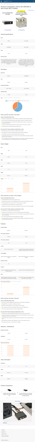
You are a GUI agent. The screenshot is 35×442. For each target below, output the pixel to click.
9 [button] (19, 398)
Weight (12, 178)
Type (2, 97)
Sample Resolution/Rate (8, 97)
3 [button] (9, 398)
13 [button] (25, 398)
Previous (1, 392)
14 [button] (26, 398)
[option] (17, 392)
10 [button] (20, 398)
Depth (9, 178)
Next (34, 392)
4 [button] (11, 398)
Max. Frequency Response (16, 281)
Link (8, 366)
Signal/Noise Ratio (17, 97)
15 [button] (28, 398)
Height (2, 178)
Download (8, 372)
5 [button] (12, 398)
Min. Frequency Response (5, 281)
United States (5, 440)
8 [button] (17, 398)
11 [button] (22, 398)
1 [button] (6, 398)
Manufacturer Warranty (5, 342)
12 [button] (23, 398)
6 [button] (14, 398)
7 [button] (16, 398)
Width (5, 178)
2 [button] (8, 398)
